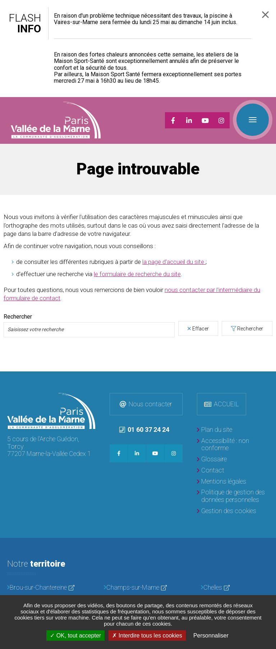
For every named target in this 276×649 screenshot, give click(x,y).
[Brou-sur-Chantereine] (41, 587)
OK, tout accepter (75, 635)
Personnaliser (211, 635)
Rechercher (250, 329)
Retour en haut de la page (269, 378)
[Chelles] (235, 587)
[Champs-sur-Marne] (138, 587)
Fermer (265, 14)
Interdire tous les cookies (147, 635)
